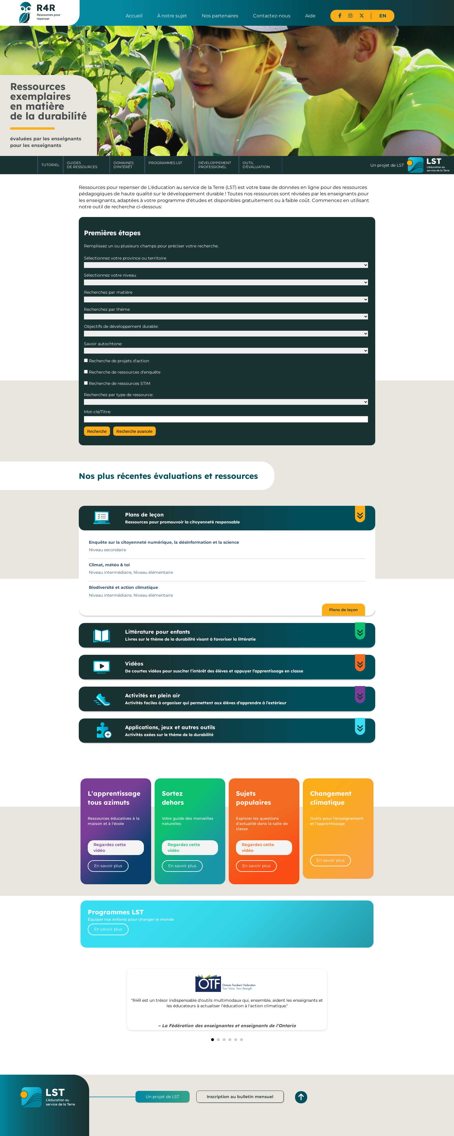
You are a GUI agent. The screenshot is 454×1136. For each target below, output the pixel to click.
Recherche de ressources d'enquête (124, 372)
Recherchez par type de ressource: (118, 394)
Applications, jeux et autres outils (239, 731)
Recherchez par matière (108, 292)
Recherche (97, 431)
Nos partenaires (220, 16)
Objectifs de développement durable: (121, 326)
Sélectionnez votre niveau (110, 275)
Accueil (134, 16)
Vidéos (239, 667)
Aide (310, 16)
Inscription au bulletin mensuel (240, 1096)
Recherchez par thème (107, 309)
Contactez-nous (271, 16)
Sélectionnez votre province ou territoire (125, 258)
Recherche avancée (134, 431)
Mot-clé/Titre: (97, 411)
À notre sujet (172, 16)
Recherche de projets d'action (118, 360)
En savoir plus (108, 865)
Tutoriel (50, 165)
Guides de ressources (82, 165)
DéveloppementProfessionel (214, 165)
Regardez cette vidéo (110, 847)
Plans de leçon (239, 518)
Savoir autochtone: (103, 343)
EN (382, 16)
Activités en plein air (239, 699)
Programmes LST (165, 163)
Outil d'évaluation (256, 165)
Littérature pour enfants (239, 635)
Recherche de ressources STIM (119, 383)
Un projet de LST (162, 1096)
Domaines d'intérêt (123, 165)
